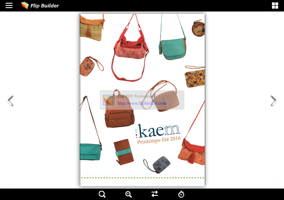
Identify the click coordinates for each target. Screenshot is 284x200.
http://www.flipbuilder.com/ (143, 103)
